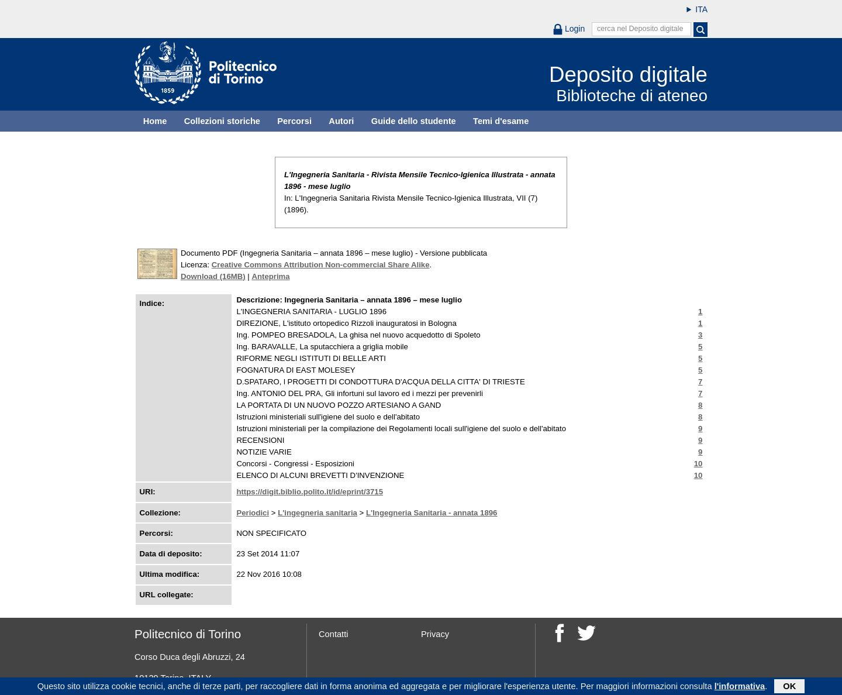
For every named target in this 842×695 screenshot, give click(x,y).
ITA (701, 9)
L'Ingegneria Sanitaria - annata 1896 (431, 512)
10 (698, 463)
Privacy (435, 634)
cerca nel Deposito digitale (640, 29)
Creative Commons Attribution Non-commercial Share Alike (321, 264)
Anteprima (270, 276)
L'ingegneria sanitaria (317, 512)
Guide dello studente (413, 121)
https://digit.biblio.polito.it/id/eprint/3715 (309, 491)
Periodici (252, 512)
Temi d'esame (501, 121)
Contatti (333, 634)
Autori (341, 121)
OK (789, 687)
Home (155, 121)
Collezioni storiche (222, 121)
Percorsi (294, 121)
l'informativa (740, 687)
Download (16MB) (213, 276)
